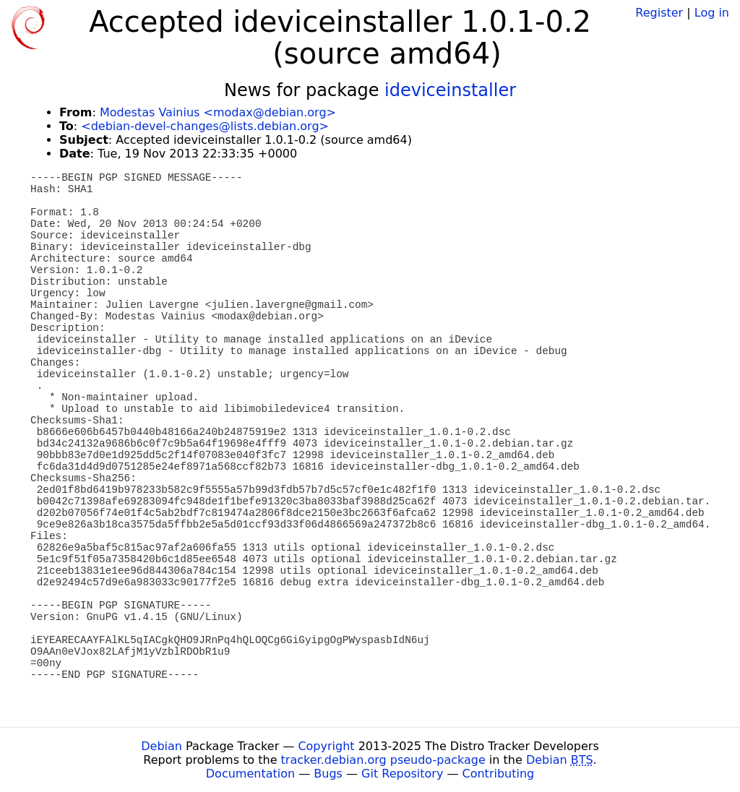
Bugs (328, 773)
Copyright (326, 746)
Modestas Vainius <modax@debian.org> (218, 112)
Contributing (498, 773)
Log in (711, 13)
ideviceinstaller (450, 90)
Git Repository (402, 773)
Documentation (250, 773)
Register (659, 13)
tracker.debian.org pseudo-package (383, 760)
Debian (161, 746)
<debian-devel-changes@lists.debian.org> (205, 126)
